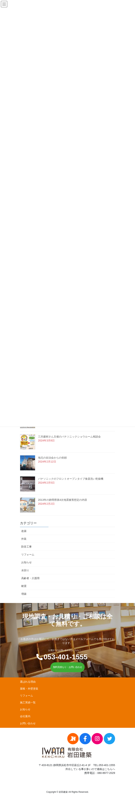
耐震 (23, 586)
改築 (23, 530)
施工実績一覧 (28, 702)
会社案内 (25, 716)
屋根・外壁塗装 (29, 688)
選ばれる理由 (28, 681)
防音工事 (26, 546)
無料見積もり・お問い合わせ (67, 667)
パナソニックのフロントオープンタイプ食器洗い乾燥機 (70, 478)
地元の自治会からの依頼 (52, 457)
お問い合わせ (28, 723)
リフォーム (27, 554)
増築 (23, 593)
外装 (23, 538)
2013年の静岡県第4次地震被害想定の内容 (62, 499)
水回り (25, 570)
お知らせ (26, 562)
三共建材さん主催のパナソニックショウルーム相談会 (69, 436)
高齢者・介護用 (30, 578)
